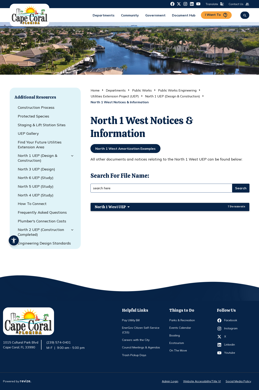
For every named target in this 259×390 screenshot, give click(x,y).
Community (130, 15)
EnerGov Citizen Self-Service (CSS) (140, 330)
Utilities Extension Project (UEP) (115, 96)
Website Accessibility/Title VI (202, 381)
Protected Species (33, 116)
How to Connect (32, 203)
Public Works (142, 90)
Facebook (231, 320)
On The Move (178, 350)
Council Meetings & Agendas (141, 347)
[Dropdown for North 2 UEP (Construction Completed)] (71, 230)
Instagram (231, 328)
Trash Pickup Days (134, 355)
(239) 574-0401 (58, 342)
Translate (214, 4)
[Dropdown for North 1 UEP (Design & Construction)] (71, 156)
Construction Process (36, 107)
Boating (174, 335)
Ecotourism (176, 343)
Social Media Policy (238, 381)
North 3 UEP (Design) (36, 169)
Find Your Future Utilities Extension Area (40, 144)
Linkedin (231, 344)
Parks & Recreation (182, 320)
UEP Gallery (28, 133)
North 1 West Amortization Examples (125, 149)
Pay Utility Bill (131, 320)
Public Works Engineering (177, 90)
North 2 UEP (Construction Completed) (41, 232)
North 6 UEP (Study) (35, 177)
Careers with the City (136, 340)
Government (155, 15)
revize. (25, 381)
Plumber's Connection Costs (42, 221)
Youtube (231, 352)
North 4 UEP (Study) (35, 195)
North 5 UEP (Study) (35, 186)
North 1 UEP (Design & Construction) (37, 158)
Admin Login (170, 381)
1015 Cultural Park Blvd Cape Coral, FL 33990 (20, 345)
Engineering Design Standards (44, 243)
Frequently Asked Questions (42, 212)
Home (95, 90)
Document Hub (183, 15)
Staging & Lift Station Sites (42, 125)
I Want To (216, 15)
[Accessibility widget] (14, 241)
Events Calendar (180, 328)
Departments (104, 15)
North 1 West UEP (170, 207)
